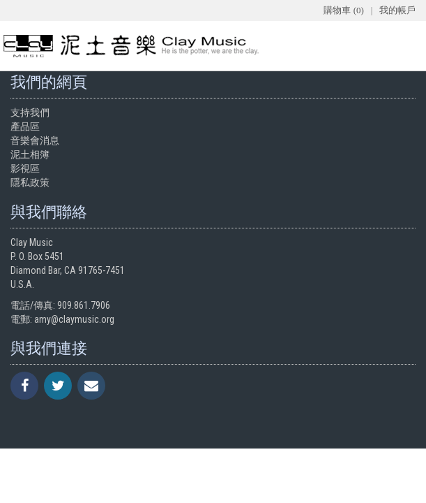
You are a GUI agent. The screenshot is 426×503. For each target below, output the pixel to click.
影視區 (25, 168)
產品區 (25, 126)
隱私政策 (30, 182)
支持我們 (30, 112)
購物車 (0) (343, 10)
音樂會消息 (34, 140)
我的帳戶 (397, 10)
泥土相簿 (30, 154)
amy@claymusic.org (74, 319)
